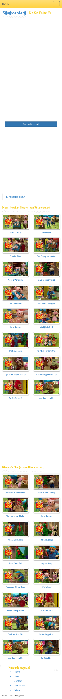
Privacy (18, 689)
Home (5, 3)
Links (16, 676)
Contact (18, 680)
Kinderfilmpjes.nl (16, 196)
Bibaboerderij (14, 13)
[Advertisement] (31, 50)
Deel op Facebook (31, 124)
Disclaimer (19, 685)
